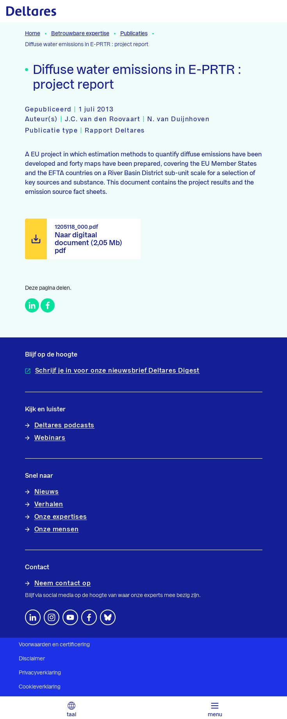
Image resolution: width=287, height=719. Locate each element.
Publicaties (134, 33)
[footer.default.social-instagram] (51, 617)
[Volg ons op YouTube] (70, 617)
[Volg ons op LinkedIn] (33, 617)
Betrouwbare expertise (80, 33)
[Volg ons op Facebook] (89, 617)
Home (32, 33)
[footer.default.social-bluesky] (108, 617)
